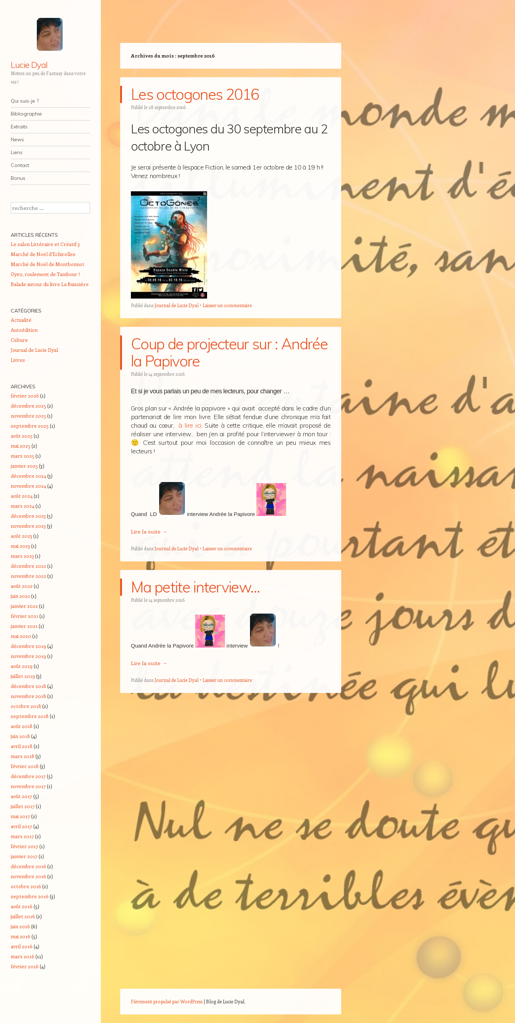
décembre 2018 (28, 686)
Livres (18, 359)
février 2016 (25, 966)
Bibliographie (26, 113)
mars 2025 (22, 455)
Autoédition (24, 329)
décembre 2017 (28, 776)
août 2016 (22, 906)
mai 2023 (20, 545)
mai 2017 (20, 816)
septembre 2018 (30, 716)
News (17, 139)
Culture (19, 339)
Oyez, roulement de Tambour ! (45, 274)
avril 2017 (21, 826)
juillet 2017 (23, 806)
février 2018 (25, 766)
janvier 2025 (24, 465)
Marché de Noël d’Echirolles (43, 254)
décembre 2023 (28, 515)
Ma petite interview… (195, 586)
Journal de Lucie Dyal (176, 305)
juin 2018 (20, 736)
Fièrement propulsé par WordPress (166, 1001)
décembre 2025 (28, 405)
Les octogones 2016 (195, 94)
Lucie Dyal (29, 64)
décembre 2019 (28, 646)
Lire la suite (149, 531)
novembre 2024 (28, 485)
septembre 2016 (30, 896)
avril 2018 (22, 746)
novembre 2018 (28, 696)
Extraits (19, 126)
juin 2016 (20, 926)
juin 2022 (20, 595)
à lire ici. (190, 425)
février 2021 (24, 616)
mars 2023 (22, 555)
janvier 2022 (24, 606)
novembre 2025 (28, 415)
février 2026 (25, 395)
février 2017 (24, 846)
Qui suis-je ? (25, 101)
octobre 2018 (26, 706)
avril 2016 (22, 946)
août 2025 (22, 435)
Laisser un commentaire (227, 305)
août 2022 (22, 585)
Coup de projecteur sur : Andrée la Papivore (229, 352)
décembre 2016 (28, 866)
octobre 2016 (26, 886)
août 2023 (21, 535)
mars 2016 (22, 956)
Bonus (18, 178)
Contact (20, 165)
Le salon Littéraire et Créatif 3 (45, 244)
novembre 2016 (28, 876)
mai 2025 (20, 445)
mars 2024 (22, 505)
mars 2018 (22, 756)
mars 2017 (22, 836)
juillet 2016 (23, 916)
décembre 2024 (28, 475)
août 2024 (22, 495)
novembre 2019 (28, 656)
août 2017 (21, 796)
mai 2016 (20, 936)
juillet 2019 (23, 676)
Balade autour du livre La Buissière (50, 284)
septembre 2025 (30, 425)
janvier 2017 (24, 856)
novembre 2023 (28, 525)
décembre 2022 (28, 565)
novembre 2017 (28, 786)
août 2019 (22, 666)
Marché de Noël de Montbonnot (47, 264)
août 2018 (22, 726)
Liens (17, 152)
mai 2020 (21, 636)
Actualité (21, 319)
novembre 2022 (28, 575)
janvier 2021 (24, 626)
